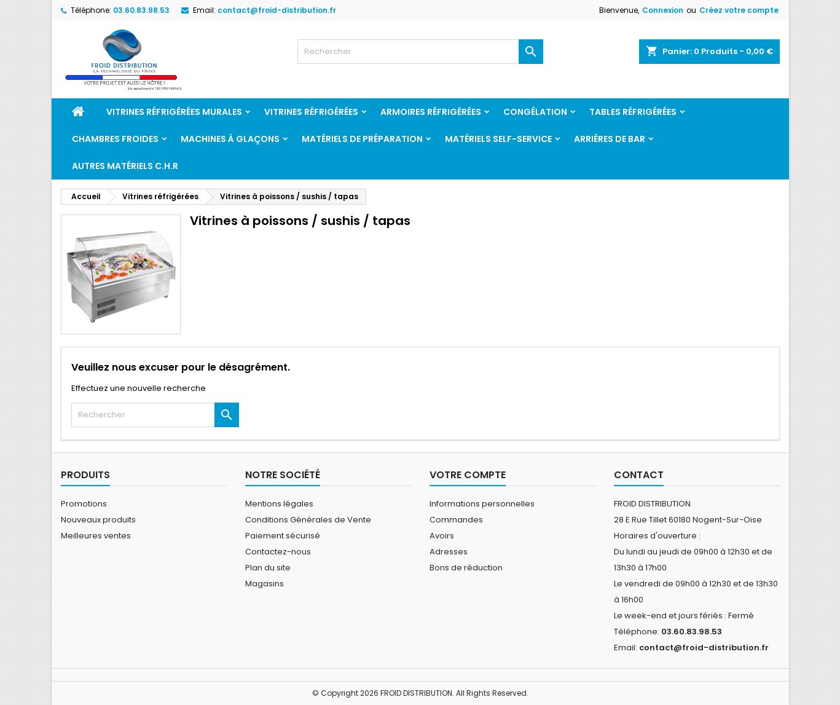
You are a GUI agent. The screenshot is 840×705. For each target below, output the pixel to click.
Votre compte (468, 475)
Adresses (449, 551)
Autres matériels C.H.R (125, 166)
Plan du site (268, 567)
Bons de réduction (466, 567)
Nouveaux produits (98, 520)
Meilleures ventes (96, 536)
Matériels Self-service (498, 139)
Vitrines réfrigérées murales (174, 112)
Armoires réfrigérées (430, 112)
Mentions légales (279, 504)
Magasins (264, 583)
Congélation (535, 112)
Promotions (84, 504)
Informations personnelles (482, 504)
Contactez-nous (278, 551)
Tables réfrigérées (633, 112)
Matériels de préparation (362, 139)
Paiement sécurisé (282, 536)
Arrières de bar (609, 139)
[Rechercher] (420, 51)
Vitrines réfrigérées (311, 112)
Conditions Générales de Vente (308, 520)
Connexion (662, 10)
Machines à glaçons (230, 139)
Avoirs (442, 536)
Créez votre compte (739, 10)
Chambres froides (115, 139)
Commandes (456, 520)
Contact (639, 475)
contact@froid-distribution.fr (277, 10)
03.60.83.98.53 (141, 10)
